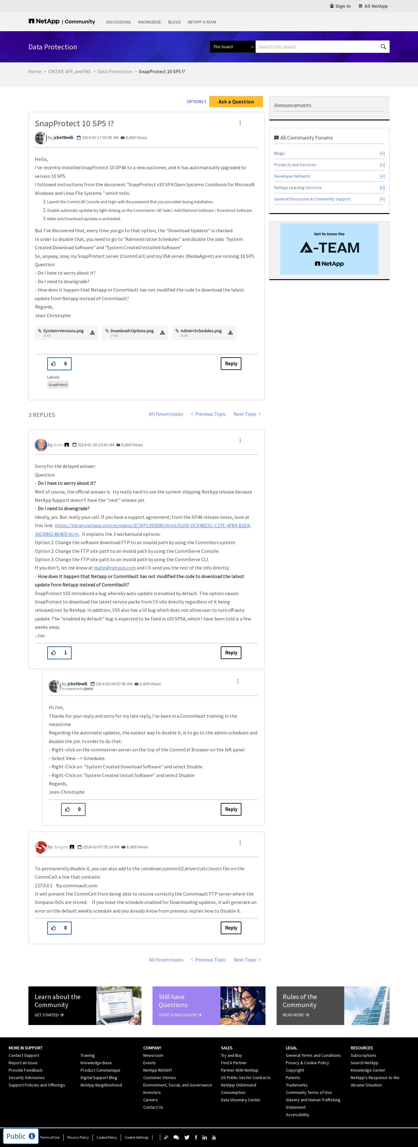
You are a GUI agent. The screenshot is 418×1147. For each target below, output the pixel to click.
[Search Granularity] (233, 46)
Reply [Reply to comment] (231, 652)
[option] (329, 249)
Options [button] (195, 101)
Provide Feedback (26, 1070)
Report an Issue (23, 1062)
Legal (291, 1048)
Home (34, 71)
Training (88, 1055)
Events (149, 1062)
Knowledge (149, 22)
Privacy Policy (78, 1137)
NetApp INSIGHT (157, 1070)
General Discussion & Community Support (312, 199)
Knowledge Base (96, 1062)
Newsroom (153, 1055)
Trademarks (297, 1085)
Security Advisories (27, 1077)
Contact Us (153, 1107)
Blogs (174, 22)
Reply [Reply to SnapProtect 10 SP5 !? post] (231, 363)
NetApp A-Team (202, 22)
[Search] (323, 46)
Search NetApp (364, 1062)
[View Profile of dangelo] (61, 847)
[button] (240, 123)
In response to (77, 688)
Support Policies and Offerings (37, 1085)
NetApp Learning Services (298, 187)
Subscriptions (363, 1055)
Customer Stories (159, 1077)
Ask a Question (236, 102)
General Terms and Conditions (313, 1055)
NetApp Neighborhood (101, 1085)
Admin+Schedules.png (201, 331)
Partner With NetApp (239, 1070)
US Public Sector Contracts (246, 1077)
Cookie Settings (136, 1137)
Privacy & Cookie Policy (307, 1062)
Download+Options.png (132, 331)
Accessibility (297, 1114)
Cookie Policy (107, 1137)
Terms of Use (50, 1137)
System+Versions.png (63, 331)
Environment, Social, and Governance (177, 1085)
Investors (152, 1092)
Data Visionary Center (241, 1100)
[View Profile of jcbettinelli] (63, 137)
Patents (293, 1077)
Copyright (295, 1070)
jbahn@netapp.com (115, 568)
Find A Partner (234, 1062)
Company (152, 1048)
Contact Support (24, 1055)
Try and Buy (231, 1055)
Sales (226, 1048)
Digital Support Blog (99, 1077)
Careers (150, 1100)
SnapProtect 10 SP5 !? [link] (162, 71)
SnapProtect (58, 384)
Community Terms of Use (309, 1092)
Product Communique (100, 1070)
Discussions (119, 22)
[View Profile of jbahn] (59, 444)
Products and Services (295, 164)
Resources (362, 1048)
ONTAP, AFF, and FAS (69, 71)
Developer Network (292, 176)
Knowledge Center (368, 1070)
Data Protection (115, 71)
